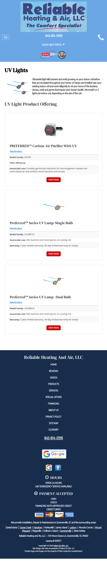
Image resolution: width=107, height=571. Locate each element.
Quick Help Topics (53, 44)
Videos (53, 377)
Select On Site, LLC (61, 545)
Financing (53, 403)
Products (53, 383)
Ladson (73, 527)
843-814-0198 (53, 438)
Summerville (65, 530)
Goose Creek (25, 527)
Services (53, 390)
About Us (53, 410)
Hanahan (37, 527)
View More (53, 179)
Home (53, 364)
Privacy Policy (53, 416)
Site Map (53, 423)
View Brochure (16, 151)
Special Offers (54, 397)
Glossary (53, 429)
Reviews (53, 371)
